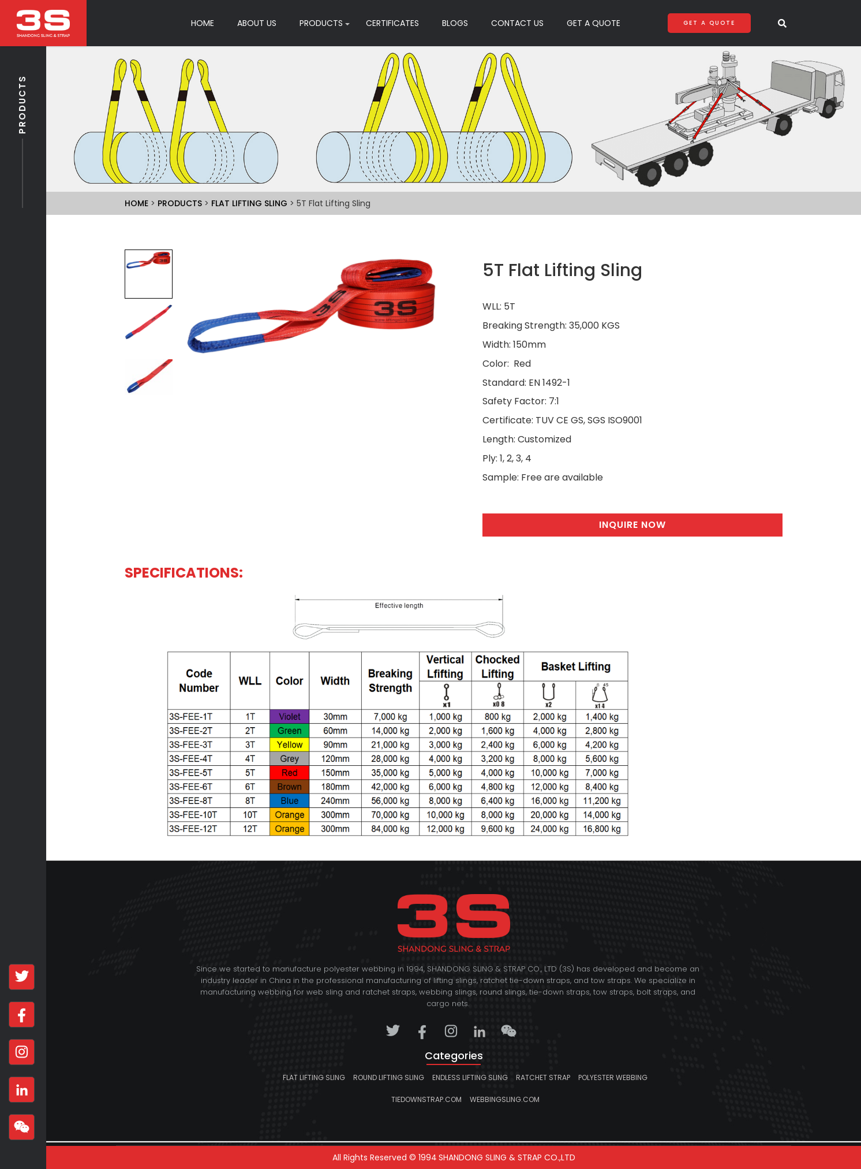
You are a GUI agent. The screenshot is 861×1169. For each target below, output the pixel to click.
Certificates (392, 23)
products (321, 23)
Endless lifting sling (470, 1077)
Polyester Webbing (612, 1077)
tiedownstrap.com (426, 1099)
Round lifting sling (388, 1077)
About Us (256, 23)
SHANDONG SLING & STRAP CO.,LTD (507, 1157)
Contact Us (517, 23)
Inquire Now (632, 524)
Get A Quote (593, 23)
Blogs (455, 23)
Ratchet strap (543, 1077)
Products (22, 127)
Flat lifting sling (249, 203)
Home (202, 23)
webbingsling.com (505, 1099)
